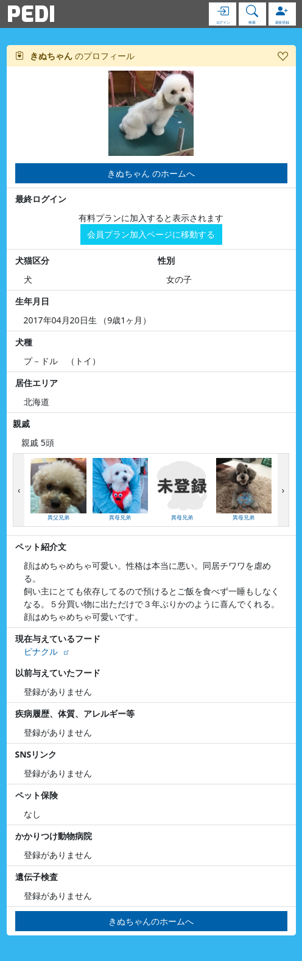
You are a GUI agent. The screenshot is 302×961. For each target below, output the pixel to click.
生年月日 (32, 301)
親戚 (21, 423)
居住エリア (36, 383)
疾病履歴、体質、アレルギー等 (75, 713)
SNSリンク (36, 754)
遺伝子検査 (36, 876)
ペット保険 (36, 795)
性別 (166, 260)
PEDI (31, 14)
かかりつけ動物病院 (53, 836)
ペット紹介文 (40, 546)
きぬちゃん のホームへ (151, 173)
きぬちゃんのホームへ (151, 921)
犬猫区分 (32, 260)
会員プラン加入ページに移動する (151, 234)
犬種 (23, 342)
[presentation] (18, 490)
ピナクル (41, 651)
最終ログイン (40, 199)
